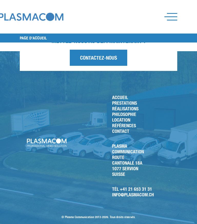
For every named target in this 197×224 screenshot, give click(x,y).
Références (124, 125)
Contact (120, 131)
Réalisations (125, 108)
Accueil (120, 97)
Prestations (124, 103)
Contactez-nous (98, 58)
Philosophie (124, 114)
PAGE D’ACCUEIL (33, 38)
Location (121, 120)
